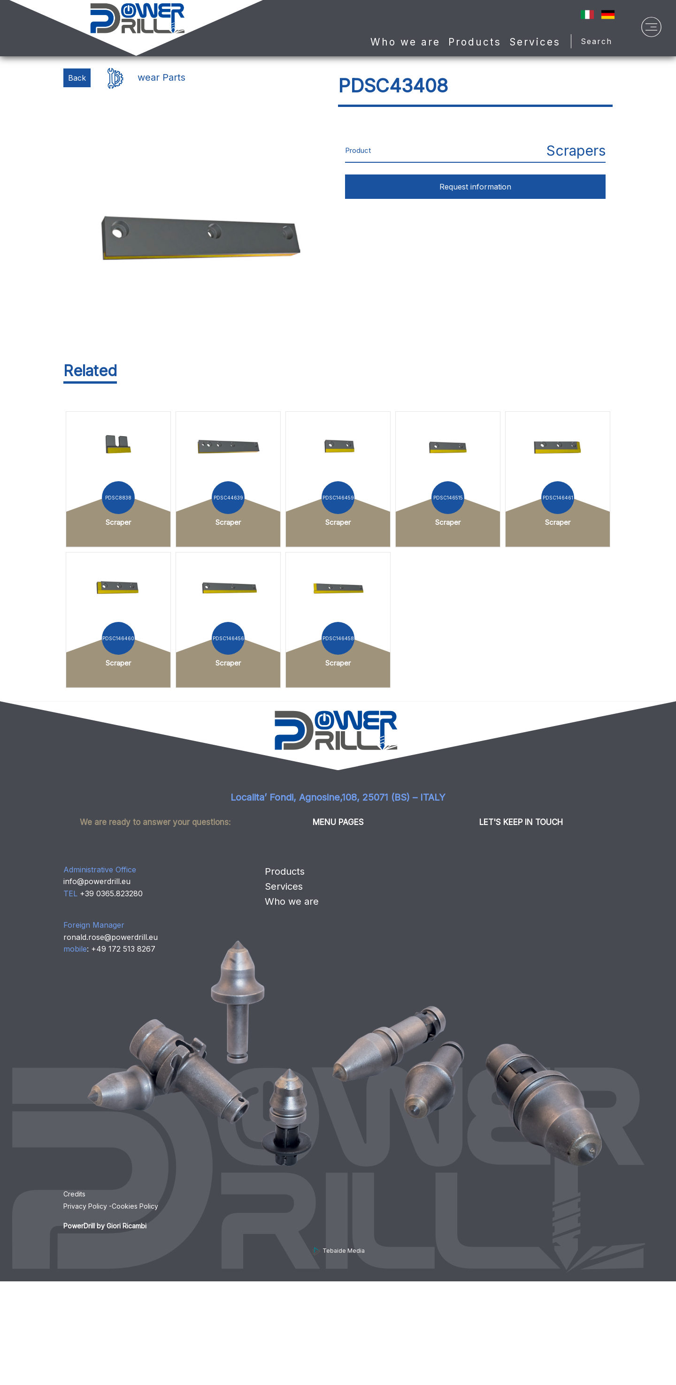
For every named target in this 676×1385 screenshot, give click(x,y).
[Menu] (651, 29)
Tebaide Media (338, 1250)
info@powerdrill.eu (97, 881)
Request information (475, 186)
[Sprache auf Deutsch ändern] (608, 14)
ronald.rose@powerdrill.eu (110, 937)
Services (535, 42)
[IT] (587, 14)
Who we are (405, 42)
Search (600, 41)
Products (285, 871)
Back (77, 78)
